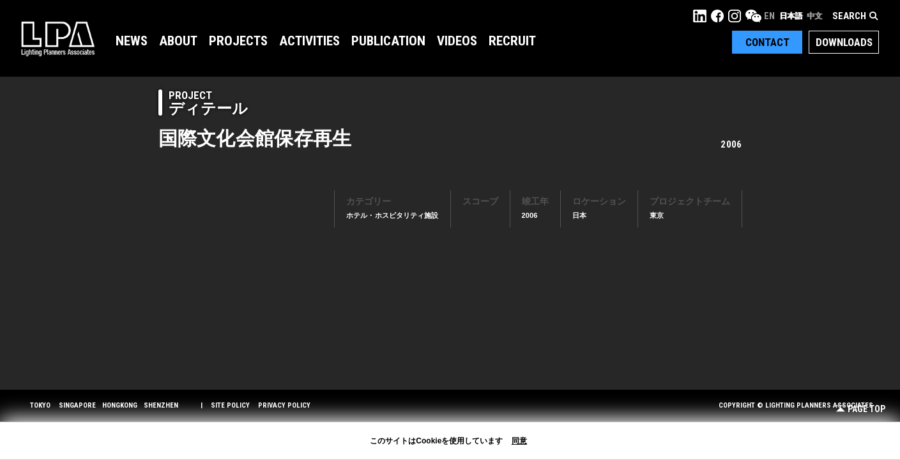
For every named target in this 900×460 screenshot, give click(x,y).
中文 (814, 16)
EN (769, 16)
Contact (767, 42)
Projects (238, 41)
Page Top (860, 409)
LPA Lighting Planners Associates (58, 38)
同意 (519, 440)
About (178, 41)
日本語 (790, 16)
